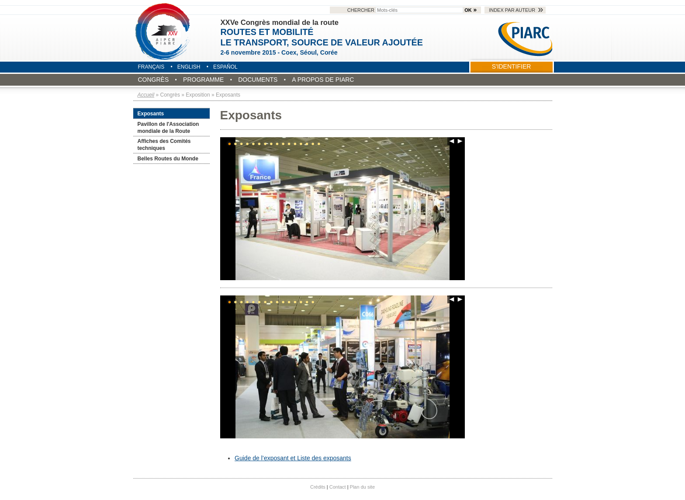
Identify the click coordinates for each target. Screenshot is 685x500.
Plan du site (362, 487)
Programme (203, 79)
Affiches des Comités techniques (164, 144)
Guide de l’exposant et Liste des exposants (293, 458)
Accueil (146, 95)
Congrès (153, 79)
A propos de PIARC (323, 79)
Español (225, 67)
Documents (257, 79)
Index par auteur (512, 10)
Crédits (317, 487)
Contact (337, 487)
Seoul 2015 (163, 31)
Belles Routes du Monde (168, 159)
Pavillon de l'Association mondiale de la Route (168, 127)
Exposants (151, 114)
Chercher (405, 10)
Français (151, 67)
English (189, 67)
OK (467, 10)
